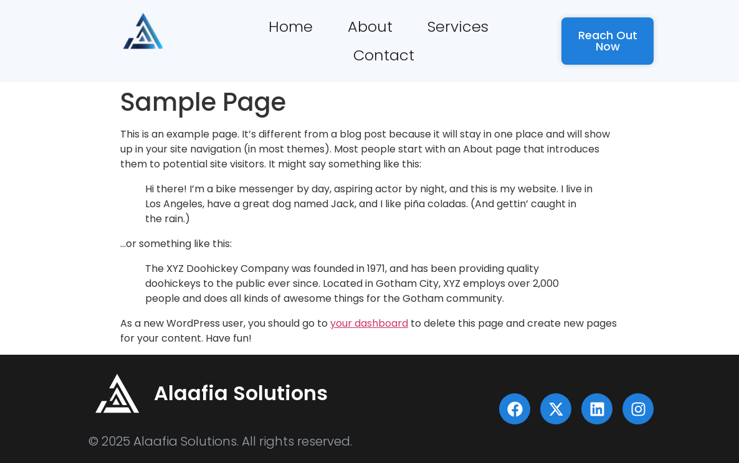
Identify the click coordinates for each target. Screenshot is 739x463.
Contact (383, 55)
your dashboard (369, 323)
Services (458, 26)
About (370, 26)
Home (291, 26)
